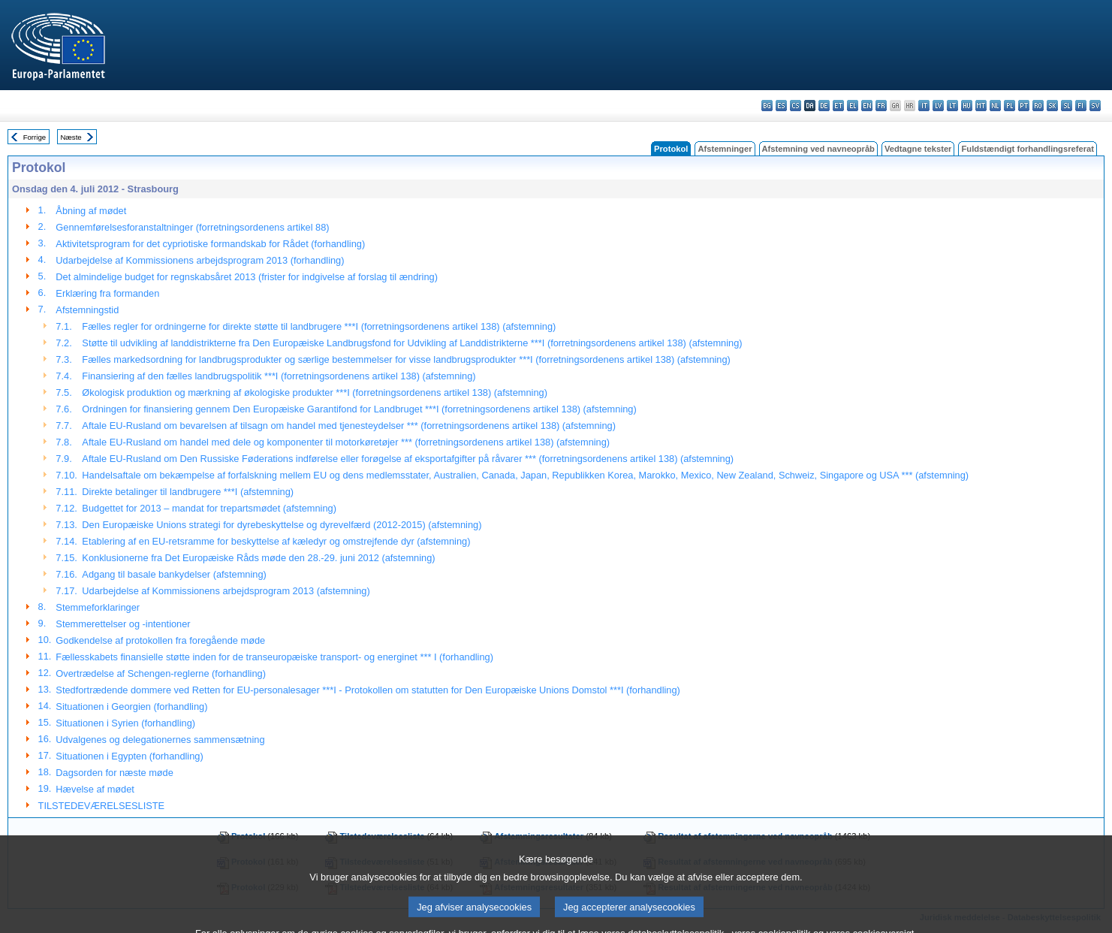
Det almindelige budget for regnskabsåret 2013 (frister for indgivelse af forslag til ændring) (247, 276)
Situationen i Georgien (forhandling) (131, 706)
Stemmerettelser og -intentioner (123, 624)
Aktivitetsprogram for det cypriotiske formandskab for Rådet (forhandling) (210, 243)
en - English (866, 105)
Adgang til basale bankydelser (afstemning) (174, 574)
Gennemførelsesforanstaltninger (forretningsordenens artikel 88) (192, 227)
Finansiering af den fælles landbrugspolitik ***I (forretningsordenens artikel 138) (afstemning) (278, 376)
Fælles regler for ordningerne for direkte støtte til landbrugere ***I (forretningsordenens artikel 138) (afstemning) (319, 326)
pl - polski (1009, 105)
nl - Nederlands (995, 105)
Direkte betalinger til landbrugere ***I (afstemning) (188, 491)
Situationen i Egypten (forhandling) (129, 756)
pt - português (1023, 105)
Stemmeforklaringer (98, 607)
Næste (70, 137)
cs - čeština (795, 105)
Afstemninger (725, 148)
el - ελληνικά (852, 105)
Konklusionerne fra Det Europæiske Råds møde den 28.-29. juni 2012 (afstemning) (258, 557)
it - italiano (924, 105)
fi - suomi (1080, 105)
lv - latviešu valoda (938, 105)
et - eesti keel (838, 105)
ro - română (1038, 105)
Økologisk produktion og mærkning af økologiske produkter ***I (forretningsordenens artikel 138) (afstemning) (314, 392)
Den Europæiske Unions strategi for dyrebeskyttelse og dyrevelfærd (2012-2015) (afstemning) (281, 524)
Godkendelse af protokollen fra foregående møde (160, 640)
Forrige (34, 137)
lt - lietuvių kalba (952, 105)
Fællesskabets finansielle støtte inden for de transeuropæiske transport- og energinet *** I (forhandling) (274, 657)
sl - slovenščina (1066, 105)
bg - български (767, 105)
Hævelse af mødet (95, 789)
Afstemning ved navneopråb (818, 148)
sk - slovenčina (1052, 105)
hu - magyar (966, 105)
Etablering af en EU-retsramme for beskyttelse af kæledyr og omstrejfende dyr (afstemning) (276, 541)
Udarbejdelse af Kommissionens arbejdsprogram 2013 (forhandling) (200, 260)
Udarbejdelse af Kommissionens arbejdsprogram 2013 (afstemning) (225, 590)
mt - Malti (981, 105)
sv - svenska (1095, 105)
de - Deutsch (824, 105)
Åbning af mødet (91, 210)
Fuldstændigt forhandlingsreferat (1027, 148)
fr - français (881, 105)
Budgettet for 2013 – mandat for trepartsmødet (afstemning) (209, 508)
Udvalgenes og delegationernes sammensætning (160, 739)
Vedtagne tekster (918, 148)
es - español (781, 105)
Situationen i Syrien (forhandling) (125, 723)
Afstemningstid (87, 310)
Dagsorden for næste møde (114, 772)
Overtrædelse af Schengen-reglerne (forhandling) (161, 673)
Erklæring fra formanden (107, 293)
